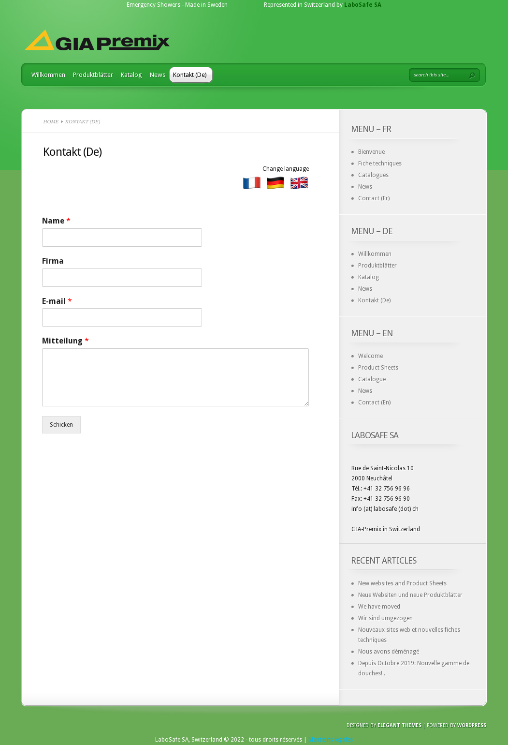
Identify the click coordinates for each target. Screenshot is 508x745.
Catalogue (372, 379)
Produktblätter (93, 74)
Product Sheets (378, 367)
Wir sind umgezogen (385, 618)
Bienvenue (371, 152)
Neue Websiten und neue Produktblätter (410, 595)
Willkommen (48, 74)
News (157, 74)
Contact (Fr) (374, 198)
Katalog (131, 74)
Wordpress (471, 725)
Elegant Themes (399, 725)
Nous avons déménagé (388, 651)
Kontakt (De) (190, 74)
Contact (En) (374, 402)
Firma (53, 261)
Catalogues (373, 175)
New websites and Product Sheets (402, 583)
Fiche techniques (380, 163)
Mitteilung (65, 340)
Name (56, 220)
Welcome (370, 356)
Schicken (61, 424)
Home (51, 121)
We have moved (379, 606)
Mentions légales (330, 739)
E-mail (57, 301)
